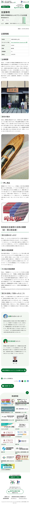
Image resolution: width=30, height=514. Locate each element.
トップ (2, 23)
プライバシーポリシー (23, 498)
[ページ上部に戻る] (27, 392)
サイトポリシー (14, 498)
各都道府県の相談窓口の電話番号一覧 (18, 496)
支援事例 (6, 23)
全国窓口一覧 (6, 496)
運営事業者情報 (6, 498)
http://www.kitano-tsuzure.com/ (19, 42)
